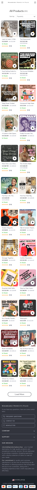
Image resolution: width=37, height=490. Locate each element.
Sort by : (12, 16)
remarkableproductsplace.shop (12, 447)
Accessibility (30, 483)
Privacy (24, 483)
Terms (20, 483)
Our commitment (8, 460)
